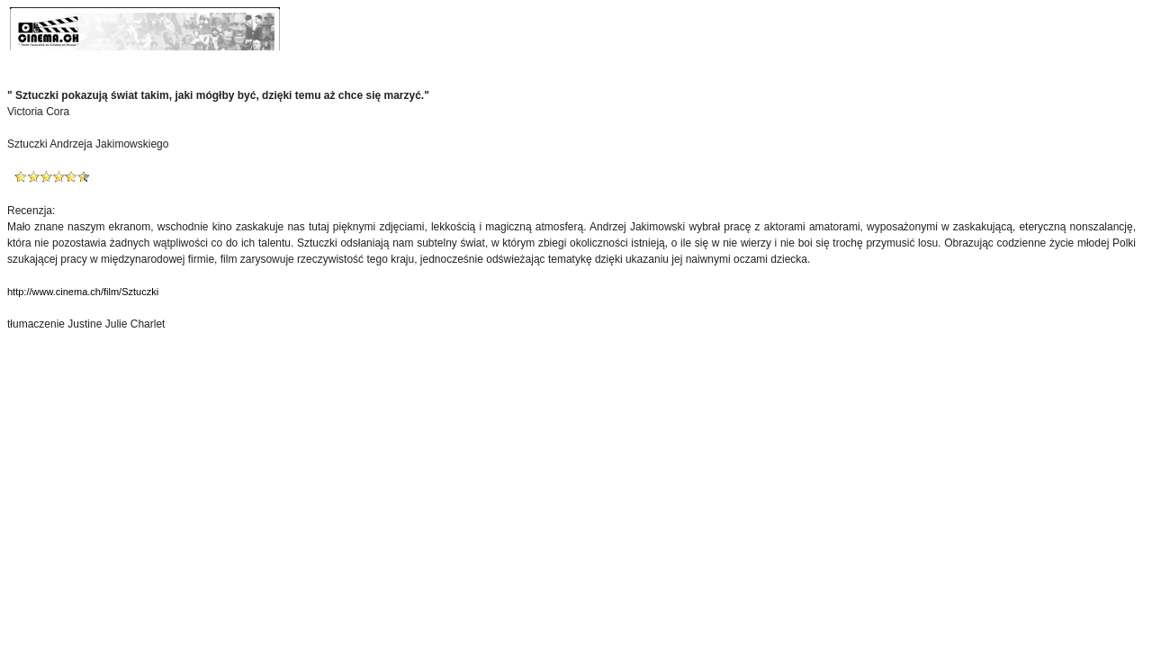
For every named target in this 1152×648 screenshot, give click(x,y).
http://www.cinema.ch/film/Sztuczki (82, 291)
